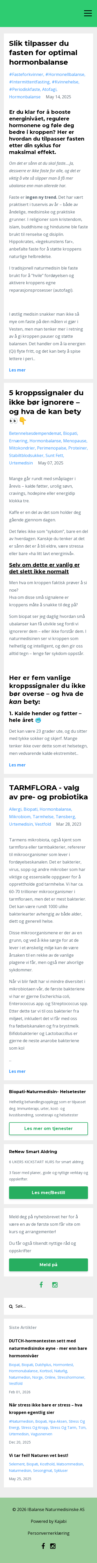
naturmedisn (19, 1377)
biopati (70, 433)
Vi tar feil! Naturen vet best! (38, 1455)
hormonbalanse (25, 97)
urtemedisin (21, 463)
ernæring (18, 441)
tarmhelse (43, 816)
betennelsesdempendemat (35, 433)
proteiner (77, 448)
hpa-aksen (58, 1421)
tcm (82, 1427)
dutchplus (43, 1364)
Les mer (17, 370)
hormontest (63, 1364)
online (50, 1377)
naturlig (60, 1370)
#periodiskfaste (24, 89)
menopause (74, 441)
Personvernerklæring (49, 1533)
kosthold (47, 1464)
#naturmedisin (21, 1421)
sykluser (61, 1470)
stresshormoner (70, 1377)
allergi (15, 809)
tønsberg (65, 816)
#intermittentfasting (29, 82)
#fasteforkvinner (26, 74)
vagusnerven (41, 1433)
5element (17, 1464)
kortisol (46, 1370)
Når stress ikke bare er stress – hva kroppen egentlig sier (45, 1408)
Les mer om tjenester (48, 1128)
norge (37, 1377)
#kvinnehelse (65, 82)
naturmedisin (20, 1470)
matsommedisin (70, 1464)
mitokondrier (22, 448)
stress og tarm (63, 1427)
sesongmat (42, 1470)
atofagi (49, 89)
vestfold (43, 824)
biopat (14, 1364)
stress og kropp (34, 1427)
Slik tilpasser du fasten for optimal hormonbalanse (43, 52)
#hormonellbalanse (64, 74)
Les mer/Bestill (48, 1192)
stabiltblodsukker (26, 455)
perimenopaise (51, 448)
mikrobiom (20, 816)
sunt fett (54, 455)
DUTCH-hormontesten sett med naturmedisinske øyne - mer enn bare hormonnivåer (48, 1348)
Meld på (48, 1264)
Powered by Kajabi (48, 1521)
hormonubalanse (23, 1370)
